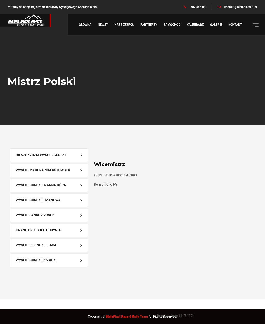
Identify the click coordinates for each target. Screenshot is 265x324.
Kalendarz (195, 24)
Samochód (172, 24)
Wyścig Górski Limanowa (38, 200)
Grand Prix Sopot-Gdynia (38, 230)
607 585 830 (198, 7)
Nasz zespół (124, 24)
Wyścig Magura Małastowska (43, 170)
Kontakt (235, 24)
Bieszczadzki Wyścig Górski (41, 155)
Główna (85, 24)
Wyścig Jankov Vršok (35, 215)
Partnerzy (148, 24)
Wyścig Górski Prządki (36, 260)
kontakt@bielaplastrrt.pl (240, 7)
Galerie (216, 24)
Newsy (103, 24)
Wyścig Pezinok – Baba (36, 245)
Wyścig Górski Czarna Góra (41, 185)
